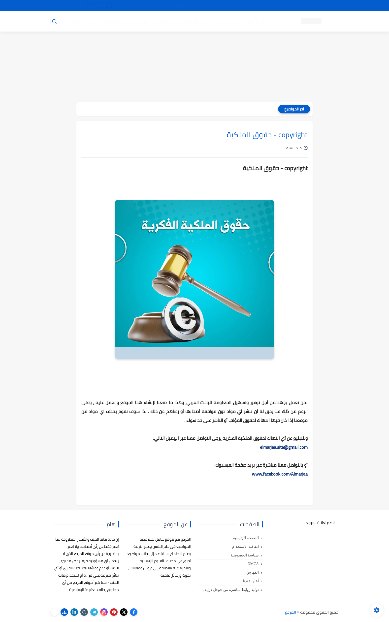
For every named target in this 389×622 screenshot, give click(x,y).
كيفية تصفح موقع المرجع (295, 5)
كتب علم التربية (231, 21)
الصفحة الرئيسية (246, 538)
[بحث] (54, 21)
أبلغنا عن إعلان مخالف (222, 5)
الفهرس (252, 572)
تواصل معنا (328, 5)
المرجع (290, 612)
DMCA (253, 564)
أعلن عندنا (251, 581)
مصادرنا (250, 5)
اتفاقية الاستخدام (245, 547)
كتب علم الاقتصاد (166, 21)
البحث (266, 5)
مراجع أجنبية (114, 21)
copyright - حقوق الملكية (181, 5)
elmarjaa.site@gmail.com (284, 447)
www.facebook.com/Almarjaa (280, 474)
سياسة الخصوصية (244, 555)
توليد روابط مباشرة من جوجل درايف (231, 590)
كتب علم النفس (261, 21)
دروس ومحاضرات (85, 21)
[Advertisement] (194, 67)
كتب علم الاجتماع (199, 21)
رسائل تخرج (138, 21)
